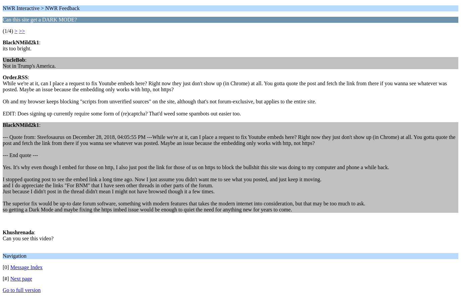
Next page (21, 279)
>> (22, 31)
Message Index (26, 267)
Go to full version (22, 290)
